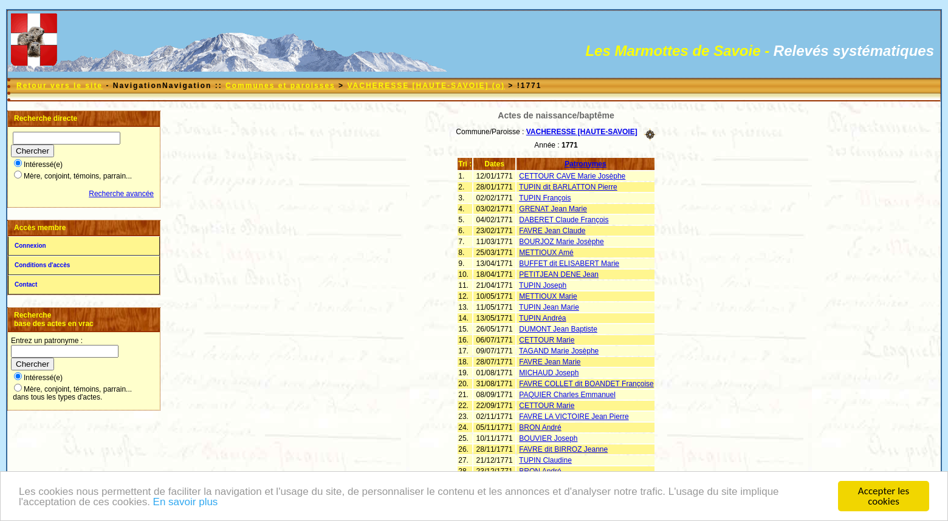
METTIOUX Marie (548, 296)
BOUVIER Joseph (548, 438)
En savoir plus (185, 506)
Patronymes (585, 164)
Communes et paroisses (280, 85)
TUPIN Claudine (545, 460)
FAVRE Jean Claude (552, 230)
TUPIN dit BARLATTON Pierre (568, 187)
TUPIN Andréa (542, 318)
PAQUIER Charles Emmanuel (567, 394)
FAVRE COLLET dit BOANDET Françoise (586, 384)
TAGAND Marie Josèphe (559, 351)
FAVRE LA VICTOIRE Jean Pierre (573, 416)
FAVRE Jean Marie (549, 362)
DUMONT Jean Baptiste (558, 329)
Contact (26, 284)
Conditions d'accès (42, 265)
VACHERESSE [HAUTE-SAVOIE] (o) (426, 85)
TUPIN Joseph (542, 285)
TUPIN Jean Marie (549, 307)
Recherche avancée (121, 193)
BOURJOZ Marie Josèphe (561, 241)
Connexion (30, 245)
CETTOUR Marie (546, 340)
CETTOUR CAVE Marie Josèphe (572, 176)
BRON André (540, 427)
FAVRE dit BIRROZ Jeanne (563, 449)
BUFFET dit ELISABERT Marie (569, 263)
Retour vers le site (59, 85)
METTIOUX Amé (546, 252)
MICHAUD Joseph (549, 373)
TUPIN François (545, 198)
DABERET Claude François (563, 220)
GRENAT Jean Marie (553, 209)
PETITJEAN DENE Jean (559, 274)
